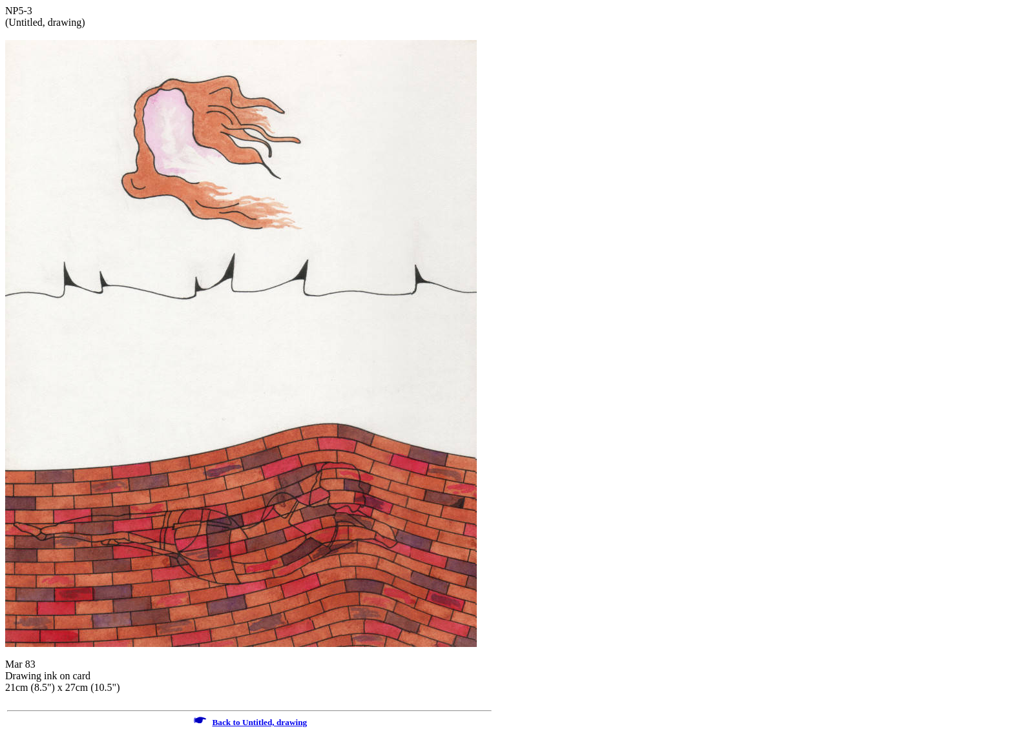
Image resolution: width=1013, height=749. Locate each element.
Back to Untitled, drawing (259, 722)
